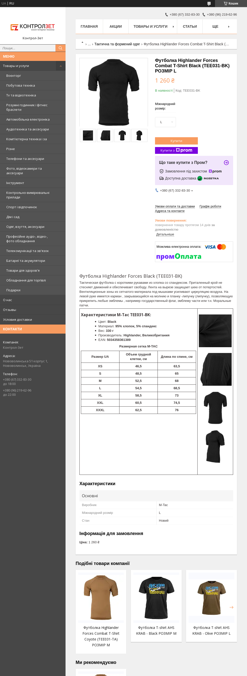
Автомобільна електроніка (28, 119)
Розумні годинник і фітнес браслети (26, 107)
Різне (10, 149)
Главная (89, 26)
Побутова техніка (20, 85)
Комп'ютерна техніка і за (26, 139)
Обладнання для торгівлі (26, 280)
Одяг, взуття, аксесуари (25, 226)
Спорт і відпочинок (21, 207)
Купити (176, 140)
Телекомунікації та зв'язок (27, 250)
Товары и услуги (16, 65)
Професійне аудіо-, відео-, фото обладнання (27, 238)
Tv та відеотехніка (21, 95)
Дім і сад (12, 217)
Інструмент (15, 183)
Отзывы (9, 309)
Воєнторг (13, 75)
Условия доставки (17, 319)
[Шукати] (60, 48)
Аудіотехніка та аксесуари (27, 129)
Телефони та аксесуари (25, 158)
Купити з (176, 150)
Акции (115, 26)
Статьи (190, 26)
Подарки (13, 290)
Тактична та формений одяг (117, 44)
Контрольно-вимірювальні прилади (27, 194)
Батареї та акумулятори (25, 260)
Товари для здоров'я (23, 270)
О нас (7, 300)
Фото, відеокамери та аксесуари (24, 170)
